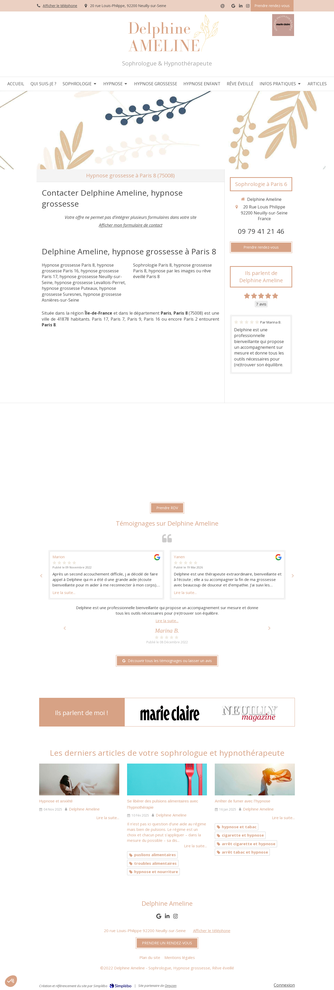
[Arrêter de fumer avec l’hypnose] (255, 780)
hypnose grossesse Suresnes (79, 291)
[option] (227, 575)
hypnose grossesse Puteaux (69, 288)
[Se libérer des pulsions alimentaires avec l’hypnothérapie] (167, 780)
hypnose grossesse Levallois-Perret (90, 282)
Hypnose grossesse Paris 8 (68, 265)
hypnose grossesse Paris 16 (78, 268)
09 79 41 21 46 (261, 231)
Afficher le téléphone (60, 5)
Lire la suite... (63, 592)
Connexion (284, 985)
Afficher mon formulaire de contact (130, 225)
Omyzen (170, 985)
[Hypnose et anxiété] (79, 780)
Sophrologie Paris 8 (152, 265)
